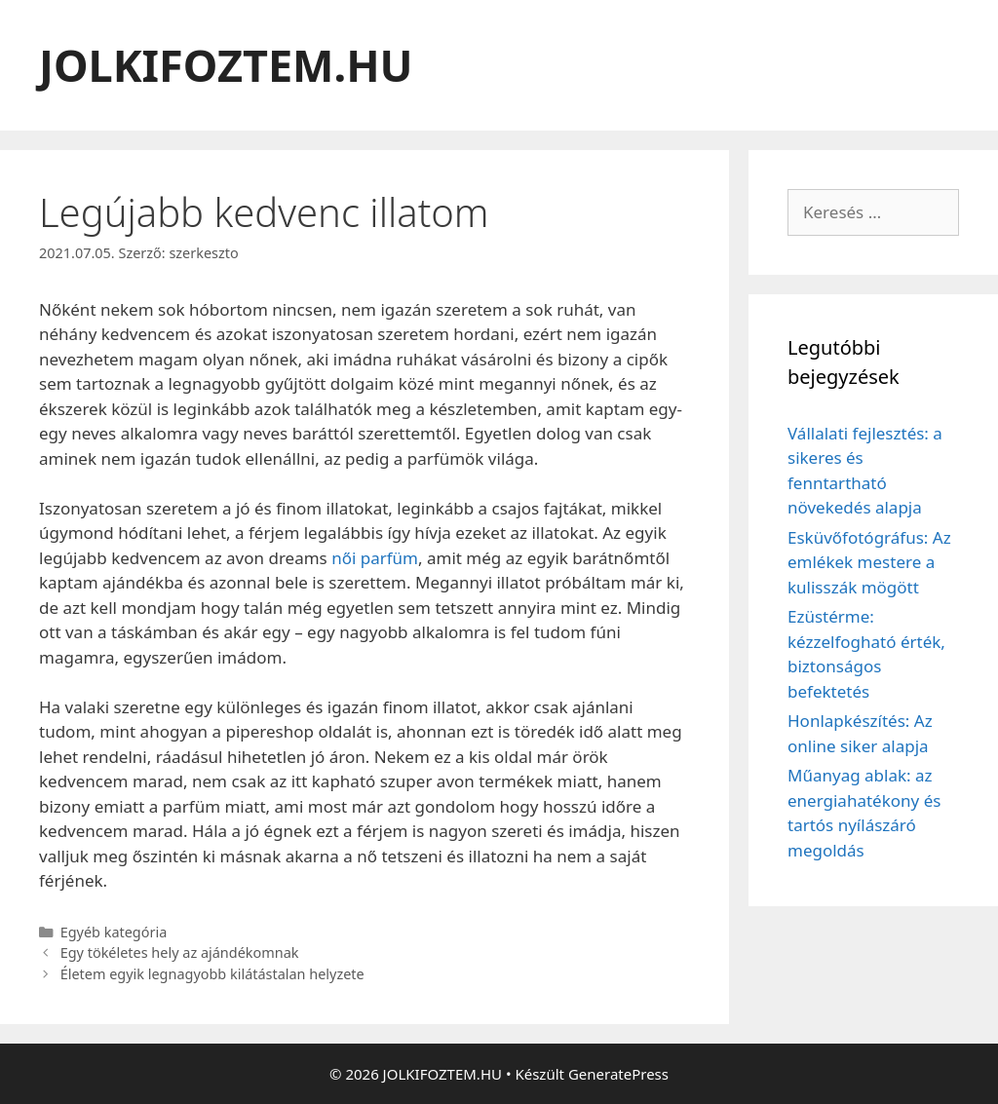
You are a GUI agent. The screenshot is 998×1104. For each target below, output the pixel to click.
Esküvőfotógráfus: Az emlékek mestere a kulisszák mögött (869, 562)
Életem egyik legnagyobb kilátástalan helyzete (212, 974)
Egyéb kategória (114, 932)
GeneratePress (618, 1074)
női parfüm (374, 558)
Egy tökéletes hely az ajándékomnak (179, 952)
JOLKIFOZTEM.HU (226, 65)
